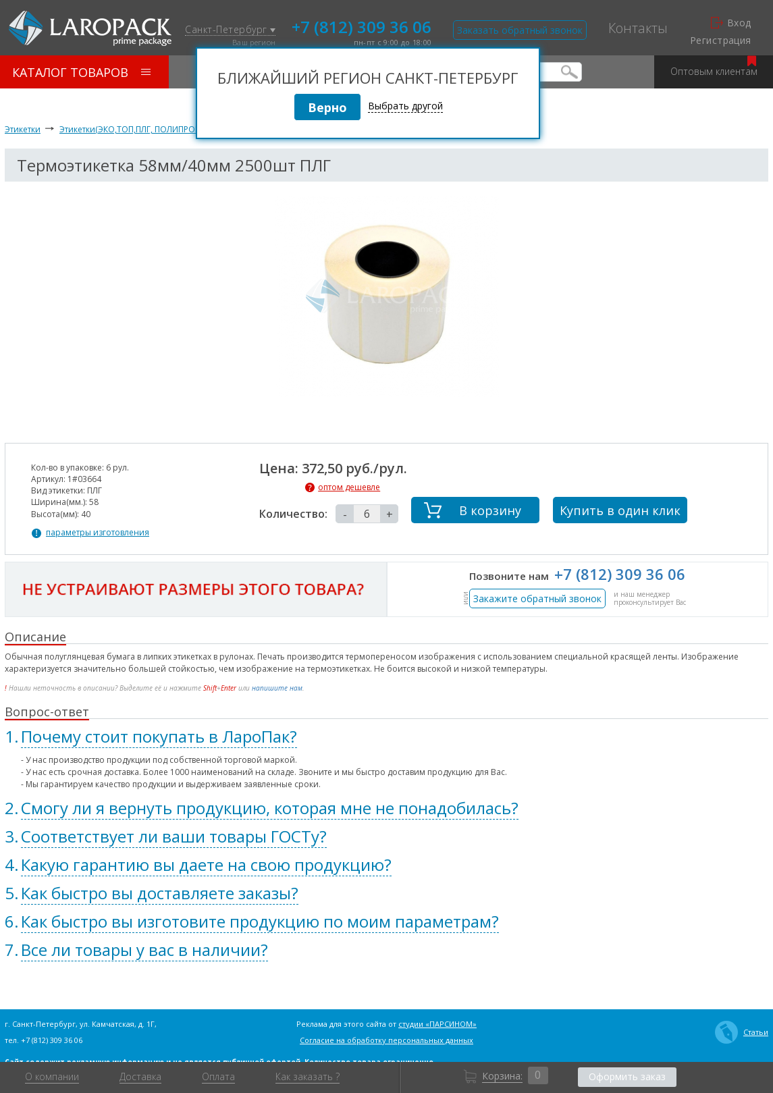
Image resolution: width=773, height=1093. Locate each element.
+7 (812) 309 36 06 (361, 26)
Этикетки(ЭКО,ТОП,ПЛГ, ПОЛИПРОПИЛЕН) (141, 129)
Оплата (218, 1077)
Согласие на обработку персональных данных (386, 1040)
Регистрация (720, 40)
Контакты (638, 28)
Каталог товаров (81, 72)
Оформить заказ (627, 1076)
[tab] (386, 736)
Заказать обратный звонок (520, 30)
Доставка (140, 1077)
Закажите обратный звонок (537, 598)
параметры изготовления (97, 532)
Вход (731, 23)
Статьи (741, 1032)
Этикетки (23, 129)
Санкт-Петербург (230, 30)
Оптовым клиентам (713, 66)
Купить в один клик (620, 510)
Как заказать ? (307, 1077)
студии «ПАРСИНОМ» (437, 1024)
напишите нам (277, 688)
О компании (52, 1077)
